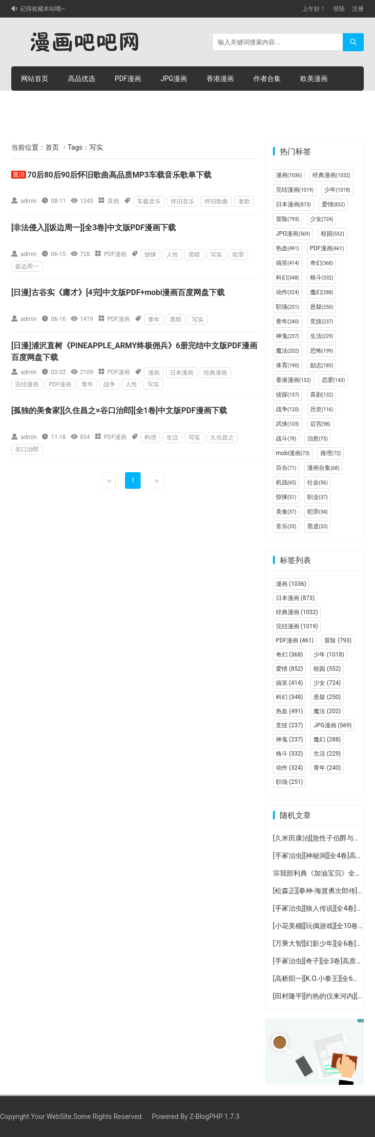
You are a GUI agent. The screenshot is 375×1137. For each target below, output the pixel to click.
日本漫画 (181, 372)
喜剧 (321, 394)
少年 (337, 189)
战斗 (286, 438)
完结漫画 (27, 384)
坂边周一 (27, 266)
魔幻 (321, 292)
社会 (317, 482)
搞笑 (287, 262)
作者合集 (267, 78)
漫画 (154, 372)
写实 (216, 254)
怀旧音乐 (182, 201)
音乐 (286, 526)
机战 (286, 482)
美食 (286, 511)
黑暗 (194, 254)
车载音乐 (149, 201)
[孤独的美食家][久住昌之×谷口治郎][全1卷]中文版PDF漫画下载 (119, 410)
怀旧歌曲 (216, 201)
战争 (109, 384)
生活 (172, 437)
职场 (287, 306)
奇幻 (321, 262)
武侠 (287, 423)
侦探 (287, 394)
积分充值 (128, 103)
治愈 (317, 438)
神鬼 (287, 336)
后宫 (320, 423)
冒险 (287, 219)
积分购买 (81, 103)
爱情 (333, 204)
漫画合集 (323, 467)
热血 (287, 248)
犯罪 (238, 254)
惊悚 (150, 254)
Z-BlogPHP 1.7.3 (214, 1116)
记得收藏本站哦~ (42, 8)
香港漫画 (220, 78)
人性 (172, 254)
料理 (150, 437)
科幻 (287, 277)
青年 (154, 319)
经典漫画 (215, 372)
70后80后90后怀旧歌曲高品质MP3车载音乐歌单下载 (119, 175)
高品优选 (81, 78)
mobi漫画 (293, 453)
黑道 (317, 526)
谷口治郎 (27, 449)
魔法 (287, 350)
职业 (317, 497)
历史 (321, 409)
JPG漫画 (174, 78)
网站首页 (34, 78)
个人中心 (175, 103)
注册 (358, 8)
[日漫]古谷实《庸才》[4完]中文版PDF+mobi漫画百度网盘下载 (118, 292)
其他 (113, 201)
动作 (287, 292)
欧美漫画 (314, 78)
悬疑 (321, 306)
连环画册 (34, 103)
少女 (321, 219)
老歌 (244, 201)
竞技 (321, 321)
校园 (332, 233)
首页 (52, 147)
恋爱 (333, 380)
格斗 (321, 277)
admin (29, 201)
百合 (286, 467)
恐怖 (321, 350)
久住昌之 (222, 437)
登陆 (339, 8)
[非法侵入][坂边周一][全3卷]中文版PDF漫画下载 (93, 227)
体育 (287, 365)
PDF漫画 (128, 78)
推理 (330, 453)
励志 (321, 365)
